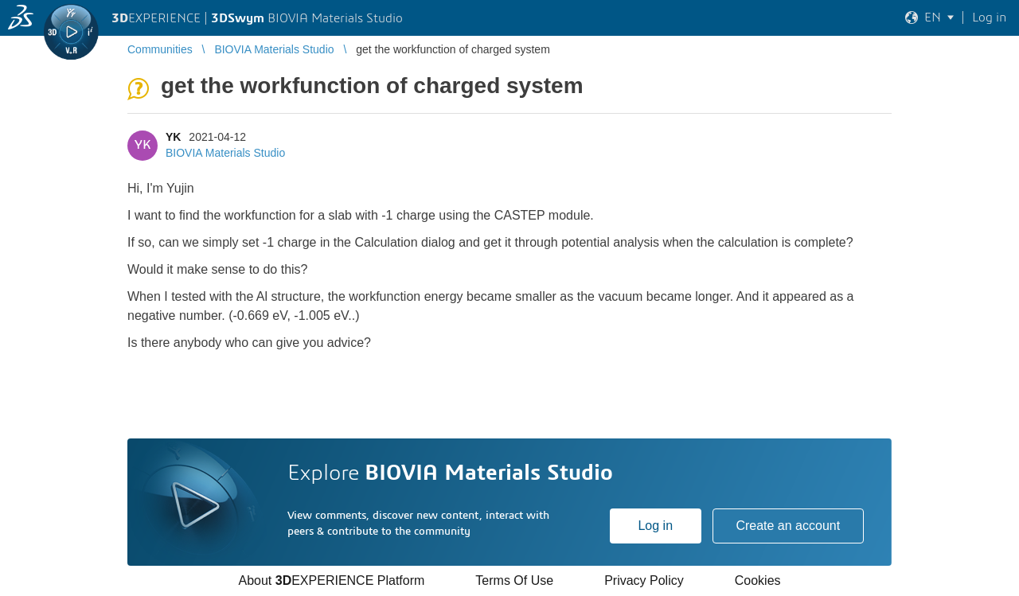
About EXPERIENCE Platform (331, 580)
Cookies (758, 580)
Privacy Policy (644, 580)
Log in (655, 525)
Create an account (788, 525)
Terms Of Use (514, 580)
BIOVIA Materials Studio (225, 152)
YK (173, 136)
